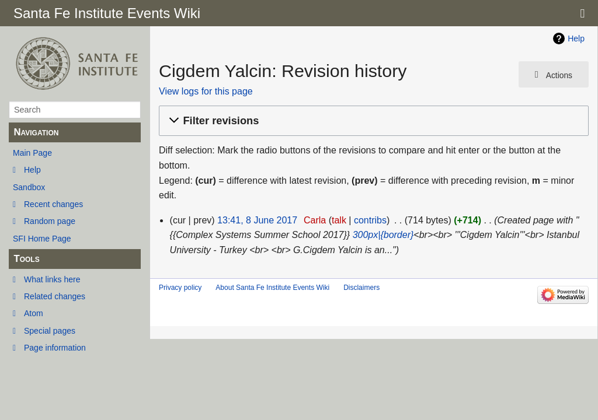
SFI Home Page (42, 238)
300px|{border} (383, 235)
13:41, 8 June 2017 (257, 220)
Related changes (54, 296)
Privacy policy (180, 288)
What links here (52, 279)
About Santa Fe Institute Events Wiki (272, 288)
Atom (33, 313)
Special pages (49, 330)
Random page (49, 221)
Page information (55, 347)
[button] (372, 121)
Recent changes (53, 204)
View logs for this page (206, 91)
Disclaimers (361, 288)
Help (32, 169)
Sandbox (29, 187)
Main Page (32, 153)
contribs (370, 220)
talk (339, 220)
